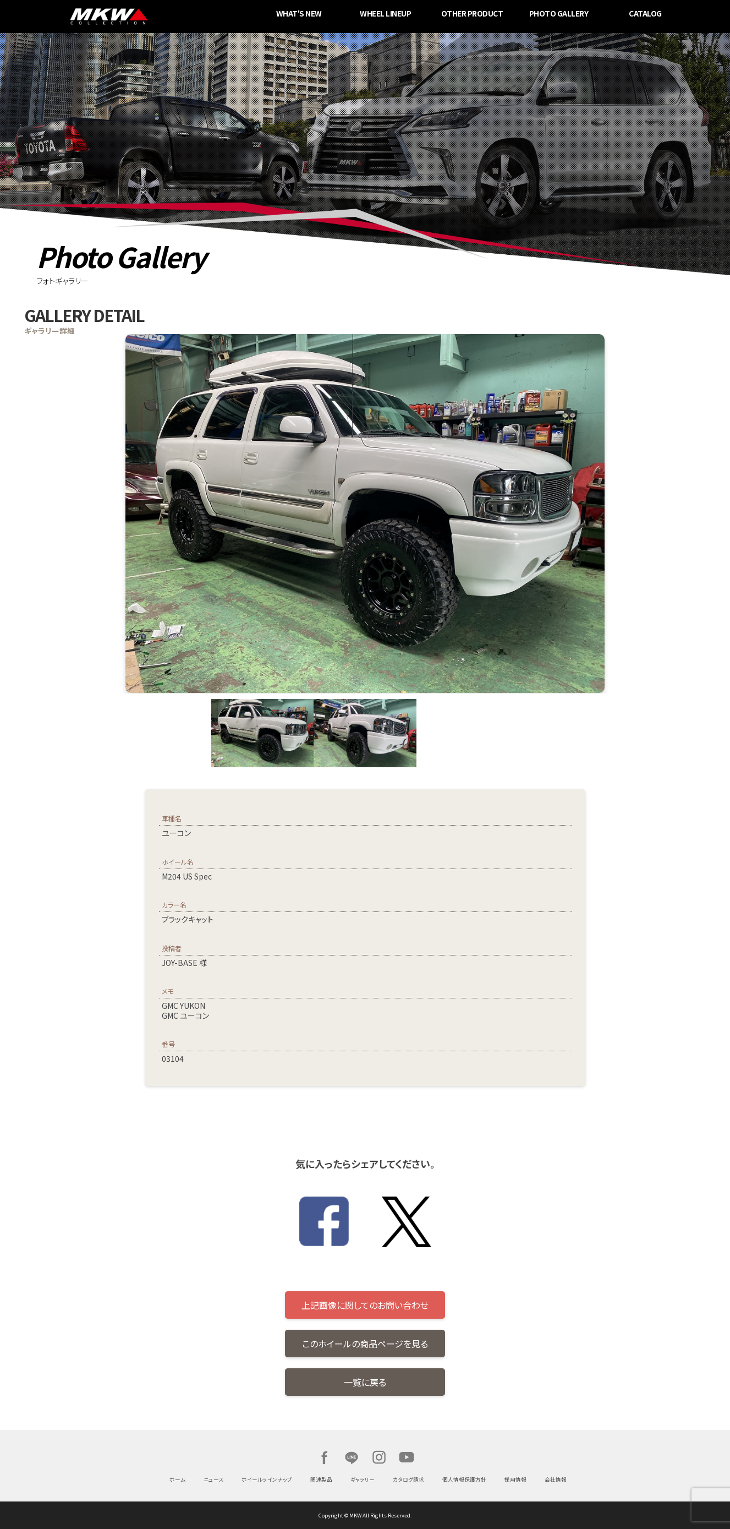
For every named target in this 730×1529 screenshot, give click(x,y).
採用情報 (515, 1479)
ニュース (213, 1479)
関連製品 (321, 1479)
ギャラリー (362, 1479)
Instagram (379, 1457)
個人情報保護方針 (464, 1479)
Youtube (406, 1457)
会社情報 (556, 1479)
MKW (179, 16)
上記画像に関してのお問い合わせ (365, 1305)
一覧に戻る (365, 1382)
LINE (351, 1457)
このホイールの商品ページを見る (365, 1343)
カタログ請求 (408, 1479)
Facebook (324, 1457)
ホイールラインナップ (266, 1479)
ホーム (177, 1479)
